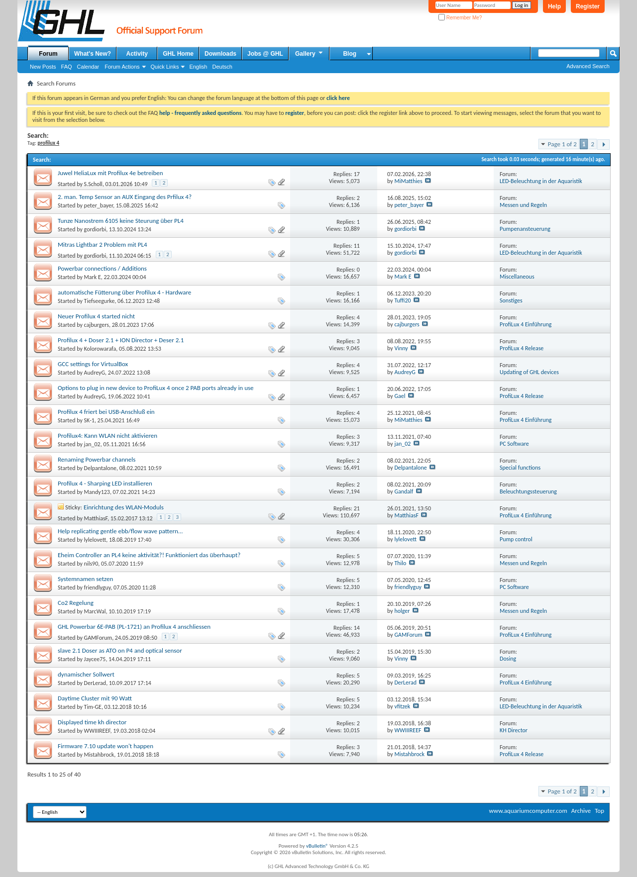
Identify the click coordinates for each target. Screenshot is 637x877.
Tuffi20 (402, 300)
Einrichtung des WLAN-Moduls (124, 507)
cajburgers (96, 324)
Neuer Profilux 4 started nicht (96, 316)
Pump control (516, 539)
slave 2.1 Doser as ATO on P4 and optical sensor (120, 650)
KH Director (514, 730)
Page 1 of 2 (562, 144)
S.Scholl (93, 184)
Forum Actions (122, 67)
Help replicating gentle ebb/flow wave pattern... (120, 531)
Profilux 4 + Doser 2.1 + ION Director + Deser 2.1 (121, 340)
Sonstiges (511, 300)
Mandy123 (97, 491)
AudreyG (94, 372)
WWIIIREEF (97, 730)
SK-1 (89, 420)
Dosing (508, 658)
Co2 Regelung (76, 602)
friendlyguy (97, 587)
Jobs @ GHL (265, 53)
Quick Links (165, 67)
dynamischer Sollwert (86, 674)
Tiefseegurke (99, 300)
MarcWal (95, 611)
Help (554, 6)
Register (588, 6)
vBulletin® (317, 846)
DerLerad (95, 683)
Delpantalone (100, 468)
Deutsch (222, 67)
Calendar (88, 67)
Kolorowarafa (100, 348)
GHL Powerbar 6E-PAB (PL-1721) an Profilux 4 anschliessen (134, 626)
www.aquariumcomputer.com (528, 810)
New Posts (43, 67)
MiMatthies (408, 181)
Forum (48, 53)
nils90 (91, 563)
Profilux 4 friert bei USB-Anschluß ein (106, 411)
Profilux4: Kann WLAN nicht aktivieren (107, 435)
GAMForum (98, 637)
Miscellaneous (517, 276)
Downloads (220, 53)
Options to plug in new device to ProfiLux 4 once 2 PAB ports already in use (156, 387)
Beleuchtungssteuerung (528, 491)
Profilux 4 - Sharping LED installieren (105, 483)
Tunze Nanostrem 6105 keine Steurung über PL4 (121, 220)
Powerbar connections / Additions (102, 268)
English (198, 67)
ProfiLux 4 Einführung (525, 324)
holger (402, 610)
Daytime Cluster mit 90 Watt (95, 698)
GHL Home (178, 53)
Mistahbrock (99, 754)
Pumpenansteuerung (525, 228)
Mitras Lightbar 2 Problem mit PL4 (102, 244)
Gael (399, 395)
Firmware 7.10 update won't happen (105, 746)
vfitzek (402, 706)
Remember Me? (460, 17)
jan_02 (92, 444)
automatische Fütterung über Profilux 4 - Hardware (124, 292)
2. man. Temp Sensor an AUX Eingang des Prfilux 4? (125, 196)
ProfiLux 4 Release (521, 348)
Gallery (309, 53)
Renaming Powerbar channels (96, 459)
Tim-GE (93, 706)
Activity (137, 53)
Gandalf (403, 491)
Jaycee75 (95, 659)
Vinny (401, 348)
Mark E (92, 277)
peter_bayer (98, 205)
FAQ (66, 67)
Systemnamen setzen (85, 579)
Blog (349, 53)
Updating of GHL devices (529, 372)
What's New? (92, 53)
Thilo (400, 563)
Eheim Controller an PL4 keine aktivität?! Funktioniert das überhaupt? (149, 555)
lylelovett (95, 539)
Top (599, 810)
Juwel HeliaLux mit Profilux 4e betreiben (110, 173)
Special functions (520, 467)
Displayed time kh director (92, 722)
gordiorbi (95, 229)
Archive (581, 810)
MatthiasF (95, 518)
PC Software (514, 443)
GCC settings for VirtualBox (93, 364)
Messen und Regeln (523, 204)
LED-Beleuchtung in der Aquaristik (541, 181)
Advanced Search (588, 66)
